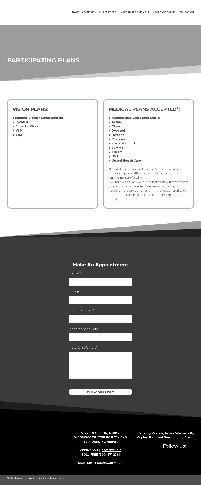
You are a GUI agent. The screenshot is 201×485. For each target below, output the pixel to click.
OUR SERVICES (107, 12)
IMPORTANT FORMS (163, 12)
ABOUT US (88, 12)
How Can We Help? (83, 347)
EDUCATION (187, 12)
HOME (75, 12)
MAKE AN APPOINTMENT (135, 12)
